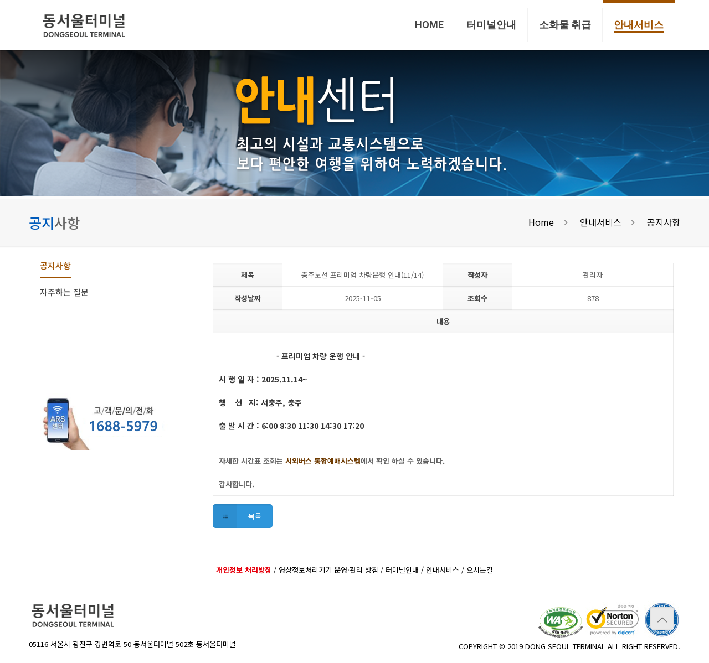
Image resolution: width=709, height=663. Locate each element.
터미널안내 (402, 569)
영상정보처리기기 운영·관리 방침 (328, 569)
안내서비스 (600, 222)
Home (541, 222)
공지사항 (663, 222)
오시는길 (479, 569)
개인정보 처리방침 (243, 569)
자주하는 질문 (64, 292)
